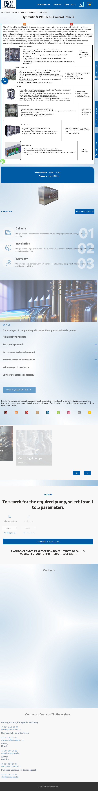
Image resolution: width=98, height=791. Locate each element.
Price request (83, 211)
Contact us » (6, 211)
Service (57, 4)
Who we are (44, 4)
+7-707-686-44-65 (83, 4)
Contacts (70, 4)
